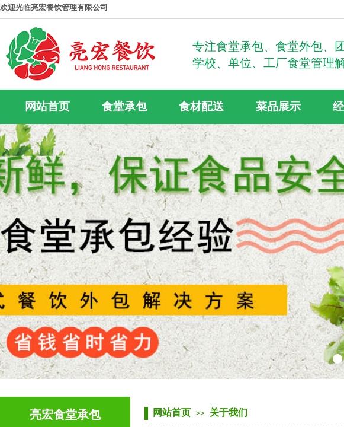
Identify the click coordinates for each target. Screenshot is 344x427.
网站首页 (172, 412)
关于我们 (228, 412)
